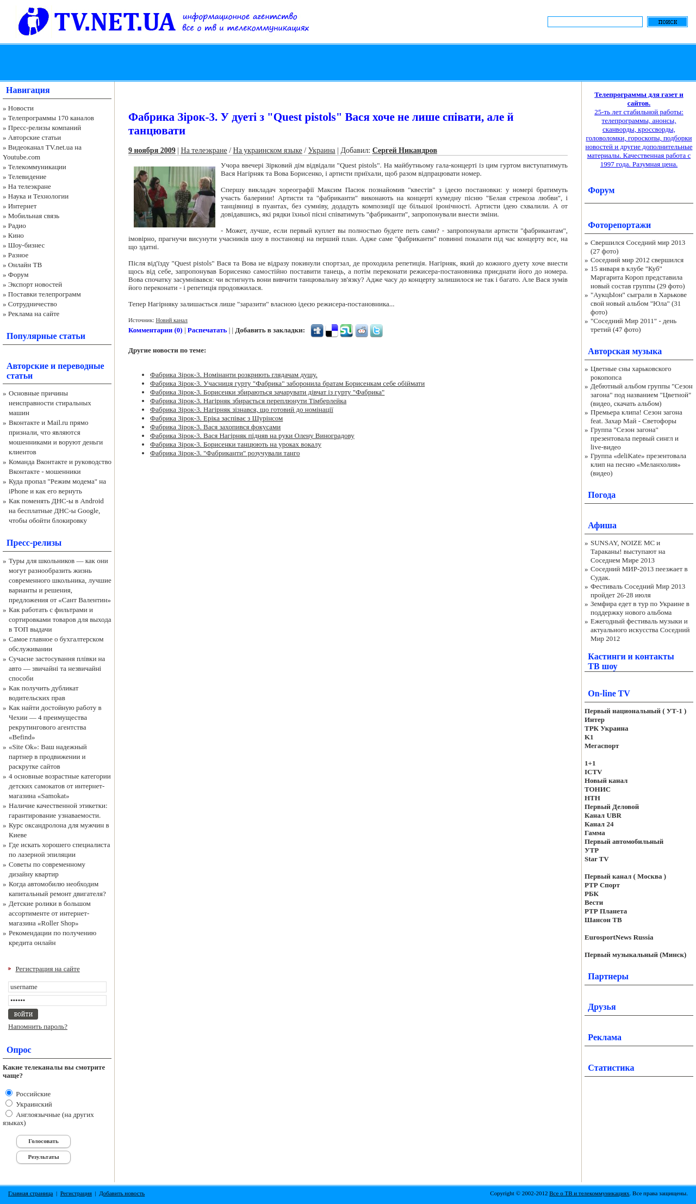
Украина (321, 150)
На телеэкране (29, 186)
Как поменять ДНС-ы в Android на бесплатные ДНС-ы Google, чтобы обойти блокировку (56, 510)
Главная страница (30, 1193)
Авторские (27, 366)
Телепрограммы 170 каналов (51, 118)
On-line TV (609, 693)
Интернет (22, 206)
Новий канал (172, 320)
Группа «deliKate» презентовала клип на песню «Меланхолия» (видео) (638, 464)
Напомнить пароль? (37, 1026)
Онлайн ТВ (25, 265)
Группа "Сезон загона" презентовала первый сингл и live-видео (635, 438)
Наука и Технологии (38, 196)
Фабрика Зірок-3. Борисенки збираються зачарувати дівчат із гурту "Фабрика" (267, 392)
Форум (18, 274)
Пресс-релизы (34, 542)
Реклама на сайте (34, 314)
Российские (32, 1094)
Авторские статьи (34, 137)
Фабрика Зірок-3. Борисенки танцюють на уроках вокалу (235, 444)
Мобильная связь (33, 216)
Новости (21, 108)
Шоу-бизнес (26, 245)
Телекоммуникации (37, 167)
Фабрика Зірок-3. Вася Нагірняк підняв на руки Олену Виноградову (252, 435)
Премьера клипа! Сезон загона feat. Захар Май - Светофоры (636, 416)
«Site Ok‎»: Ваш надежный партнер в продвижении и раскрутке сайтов (48, 756)
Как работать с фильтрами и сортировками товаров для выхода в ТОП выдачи (60, 619)
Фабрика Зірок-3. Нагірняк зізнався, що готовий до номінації (241, 409)
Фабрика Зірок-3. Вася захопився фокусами (215, 427)
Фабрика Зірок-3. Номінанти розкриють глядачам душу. (234, 375)
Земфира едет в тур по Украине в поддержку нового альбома (640, 608)
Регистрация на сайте (48, 969)
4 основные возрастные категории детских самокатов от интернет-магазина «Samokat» (60, 786)
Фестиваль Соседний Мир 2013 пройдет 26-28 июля (638, 590)
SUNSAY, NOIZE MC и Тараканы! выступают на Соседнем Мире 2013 (628, 551)
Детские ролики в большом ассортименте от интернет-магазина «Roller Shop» (50, 913)
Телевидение (27, 176)
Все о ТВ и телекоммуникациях (589, 1193)
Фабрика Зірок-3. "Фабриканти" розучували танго (225, 453)
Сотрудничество (32, 304)
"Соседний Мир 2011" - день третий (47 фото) (633, 325)
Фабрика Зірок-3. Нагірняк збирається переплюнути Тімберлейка (248, 401)
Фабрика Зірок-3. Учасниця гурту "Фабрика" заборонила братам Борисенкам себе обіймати (287, 383)
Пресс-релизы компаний (44, 128)
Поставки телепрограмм (44, 294)
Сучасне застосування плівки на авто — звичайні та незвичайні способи (57, 668)
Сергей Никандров (404, 150)
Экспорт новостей (35, 284)
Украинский (33, 1104)
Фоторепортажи (619, 225)
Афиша (602, 525)
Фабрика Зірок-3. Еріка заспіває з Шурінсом (216, 418)
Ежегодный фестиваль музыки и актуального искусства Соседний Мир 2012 (640, 630)
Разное (18, 255)
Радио (17, 225)
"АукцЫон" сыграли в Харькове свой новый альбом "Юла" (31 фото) (639, 303)
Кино (16, 235)
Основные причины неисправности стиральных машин (50, 403)
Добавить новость (122, 1193)
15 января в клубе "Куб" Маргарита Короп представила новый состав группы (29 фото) (638, 277)
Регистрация (76, 1193)
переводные (81, 366)
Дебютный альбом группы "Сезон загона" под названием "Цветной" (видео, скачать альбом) (642, 394)
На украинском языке (267, 150)
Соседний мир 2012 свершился (637, 260)
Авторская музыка (625, 351)
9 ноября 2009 (152, 150)
